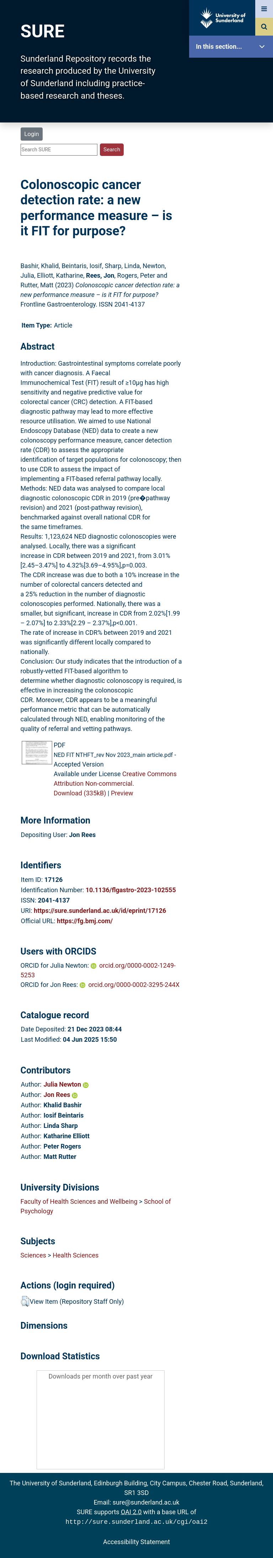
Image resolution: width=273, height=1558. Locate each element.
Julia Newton (66, 1084)
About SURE (232, 114)
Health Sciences (75, 1255)
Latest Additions (232, 181)
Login (31, 133)
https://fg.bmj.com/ (85, 921)
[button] (25, 1301)
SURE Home (232, 69)
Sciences (33, 1255)
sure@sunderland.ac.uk (146, 1502)
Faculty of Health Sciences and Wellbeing (79, 1201)
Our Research (232, 91)
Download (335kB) (80, 793)
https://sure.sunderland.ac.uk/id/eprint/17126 (100, 910)
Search (232, 159)
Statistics (232, 204)
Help (232, 249)
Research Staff (232, 227)
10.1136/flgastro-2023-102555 (131, 890)
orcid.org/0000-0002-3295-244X (134, 984)
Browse (232, 136)
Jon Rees (60, 1094)
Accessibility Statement (136, 1541)
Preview (122, 793)
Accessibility (232, 272)
